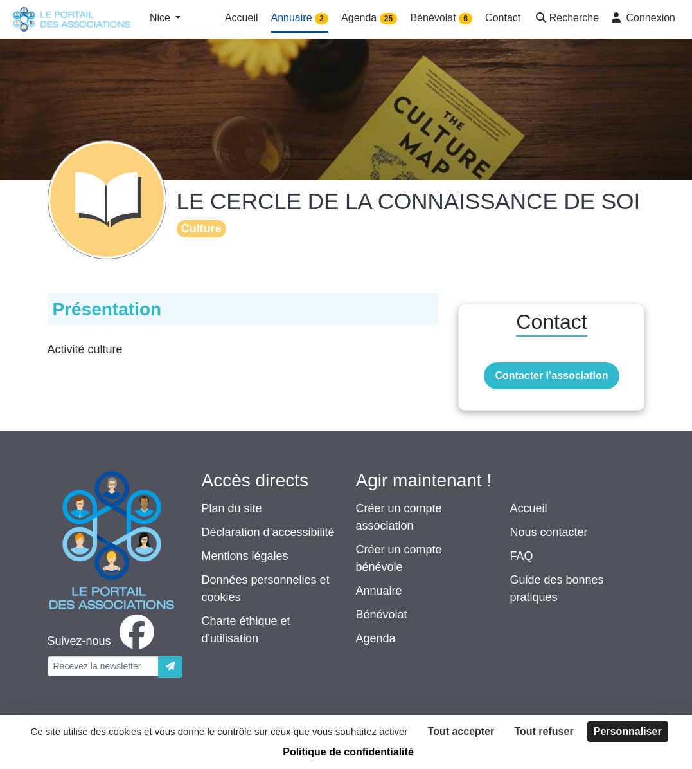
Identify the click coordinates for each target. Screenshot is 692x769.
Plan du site (232, 508)
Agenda (376, 638)
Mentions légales (245, 556)
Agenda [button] (369, 18)
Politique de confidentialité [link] (348, 751)
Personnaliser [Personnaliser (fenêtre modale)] (628, 731)
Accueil (528, 508)
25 (388, 18)
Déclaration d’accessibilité (268, 532)
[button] (566, 19)
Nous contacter (549, 532)
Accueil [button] (241, 17)
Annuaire (379, 590)
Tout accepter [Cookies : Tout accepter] (461, 731)
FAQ (521, 556)
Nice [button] (161, 17)
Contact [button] (502, 17)
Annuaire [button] (300, 18)
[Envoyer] (170, 667)
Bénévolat (381, 614)
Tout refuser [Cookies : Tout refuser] (543, 731)
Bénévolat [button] (441, 18)
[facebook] (103, 641)
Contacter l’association (551, 375)
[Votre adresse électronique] (103, 666)
